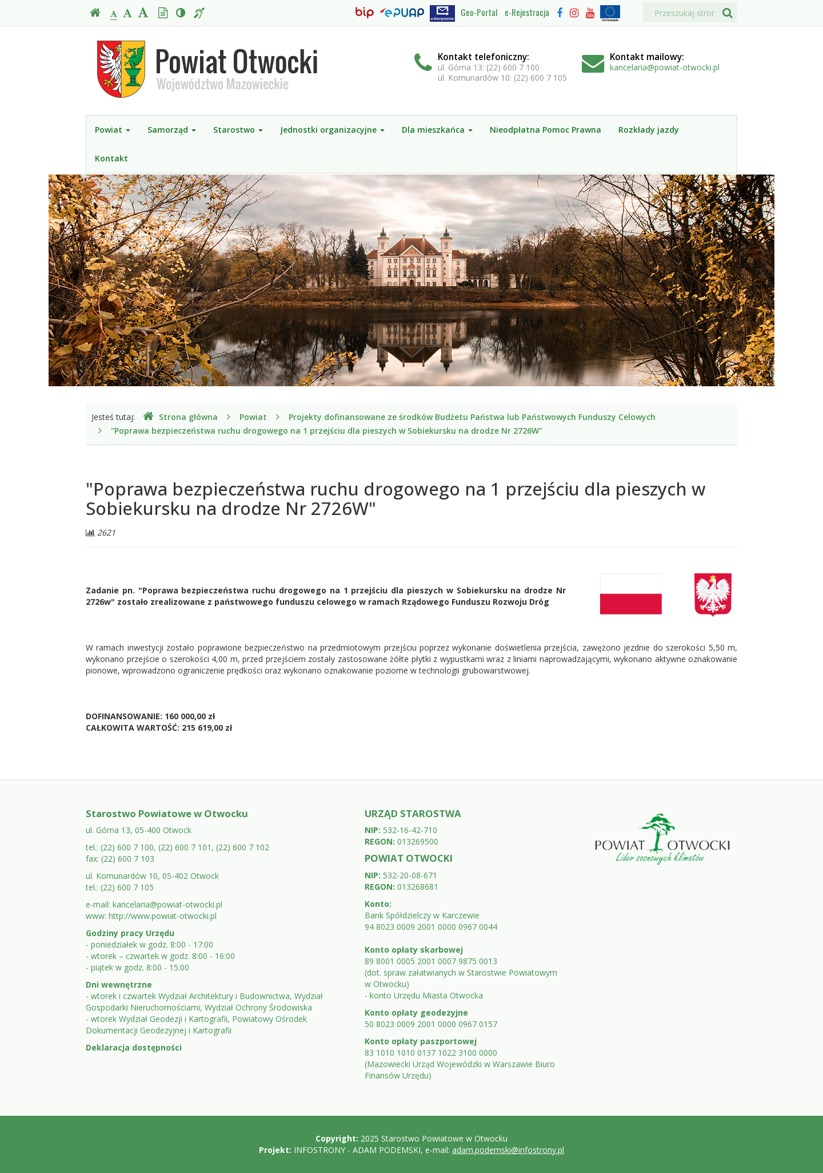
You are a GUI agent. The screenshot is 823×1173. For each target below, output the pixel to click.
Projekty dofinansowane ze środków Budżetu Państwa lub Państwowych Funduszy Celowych (472, 416)
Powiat (112, 129)
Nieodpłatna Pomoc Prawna (545, 129)
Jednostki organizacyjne (332, 129)
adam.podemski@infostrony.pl (508, 1149)
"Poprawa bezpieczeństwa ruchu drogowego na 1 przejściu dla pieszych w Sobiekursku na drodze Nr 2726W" (326, 430)
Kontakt (111, 158)
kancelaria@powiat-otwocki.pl (665, 67)
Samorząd (171, 129)
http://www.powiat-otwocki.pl (163, 915)
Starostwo (238, 129)
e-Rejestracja (527, 12)
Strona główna (180, 416)
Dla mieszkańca (437, 129)
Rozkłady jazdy (648, 129)
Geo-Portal (479, 12)
